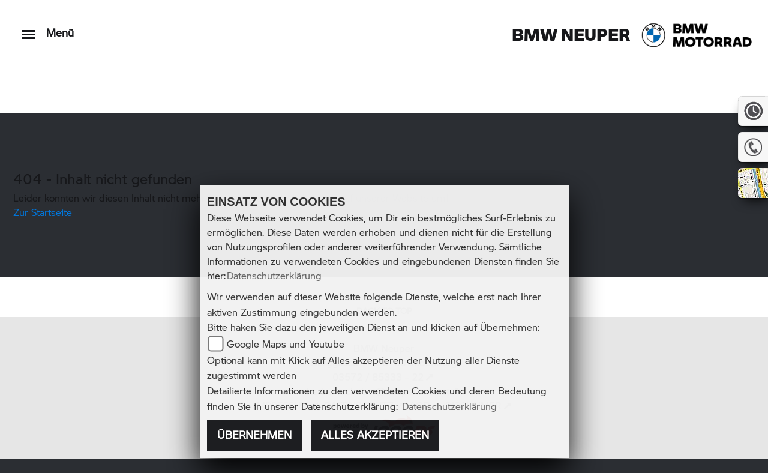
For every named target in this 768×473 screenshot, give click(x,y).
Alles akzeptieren (375, 434)
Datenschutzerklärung (274, 275)
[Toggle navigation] (28, 28)
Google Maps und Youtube (285, 344)
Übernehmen (254, 434)
